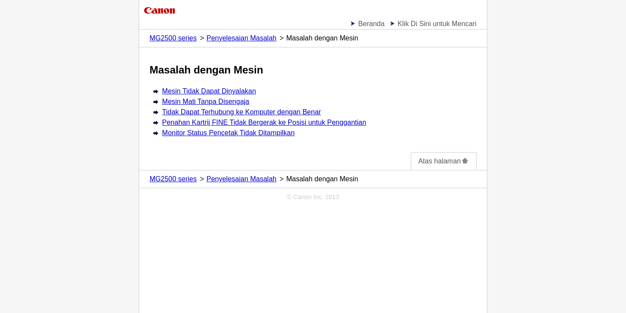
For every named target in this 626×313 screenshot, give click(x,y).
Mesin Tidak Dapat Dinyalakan (209, 91)
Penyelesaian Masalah (241, 38)
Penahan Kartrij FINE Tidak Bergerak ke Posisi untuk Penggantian (264, 122)
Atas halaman (443, 161)
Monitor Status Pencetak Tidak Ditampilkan (228, 133)
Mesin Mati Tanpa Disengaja (206, 101)
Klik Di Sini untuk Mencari (437, 23)
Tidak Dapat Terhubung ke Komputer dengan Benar (241, 112)
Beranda (371, 23)
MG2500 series (173, 38)
